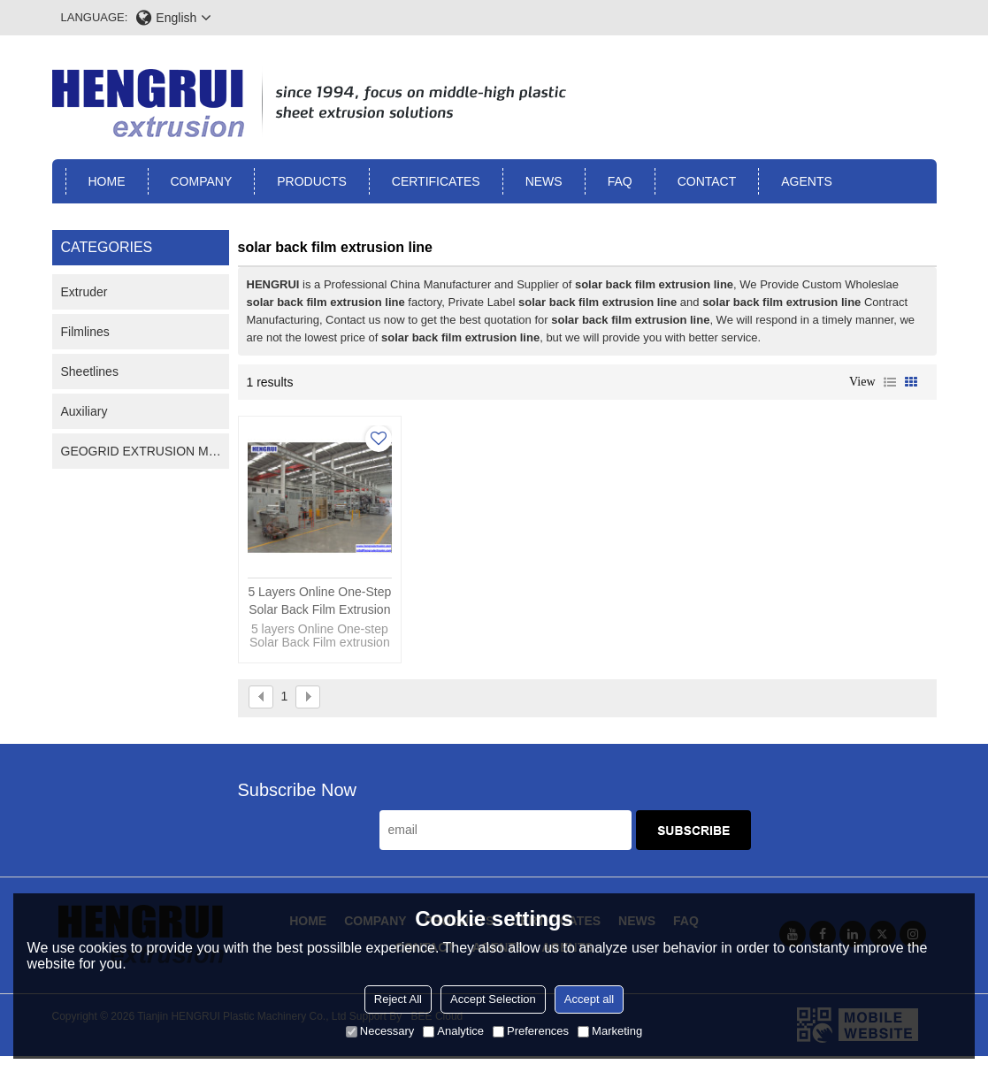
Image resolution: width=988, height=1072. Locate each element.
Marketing (610, 1031)
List (889, 382)
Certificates (436, 181)
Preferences (531, 1031)
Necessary (380, 1031)
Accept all (589, 999)
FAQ (620, 181)
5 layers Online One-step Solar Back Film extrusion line (319, 601)
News (544, 181)
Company (202, 181)
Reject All (398, 999)
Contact (707, 181)
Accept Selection (493, 999)
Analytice (453, 1031)
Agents (806, 181)
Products (312, 181)
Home (107, 181)
